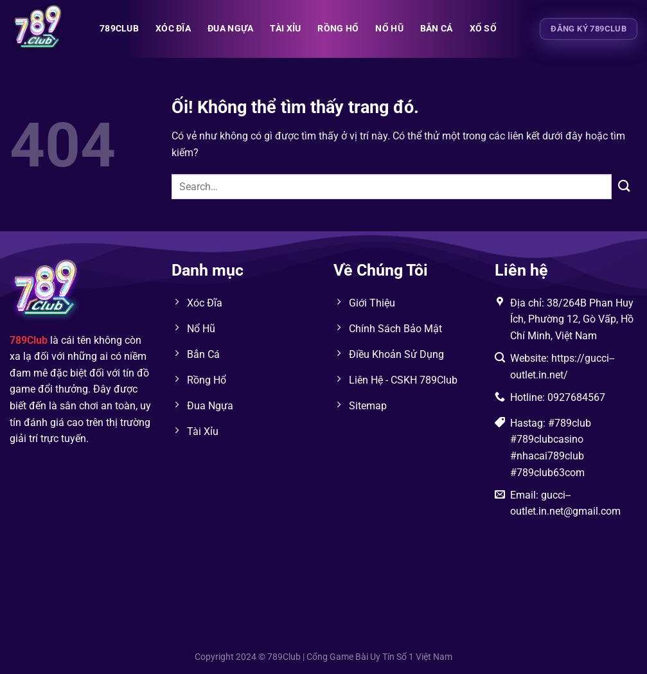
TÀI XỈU (285, 28)
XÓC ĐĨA (173, 28)
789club (119, 28)
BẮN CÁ (436, 28)
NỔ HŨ (389, 28)
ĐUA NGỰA (230, 28)
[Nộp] (624, 186)
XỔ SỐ (483, 28)
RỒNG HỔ (338, 28)
